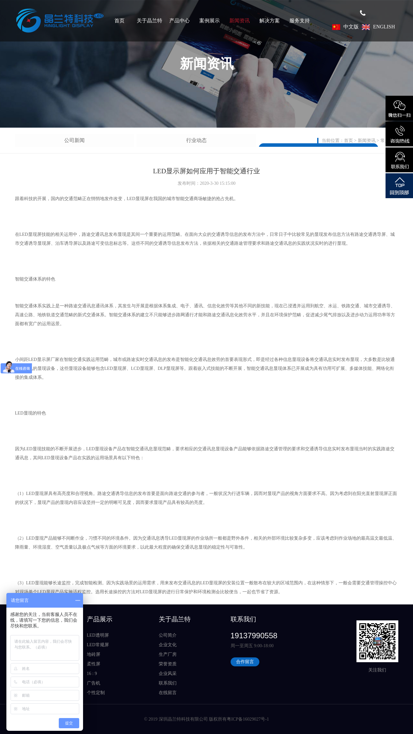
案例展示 (209, 20)
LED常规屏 (98, 644)
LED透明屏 (98, 635)
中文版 (345, 26)
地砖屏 (93, 654)
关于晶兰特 (149, 20)
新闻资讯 (239, 20)
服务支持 (299, 20)
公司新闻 (33, 140)
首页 (119, 20)
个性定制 (96, 692)
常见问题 (114, 140)
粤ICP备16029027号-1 (248, 719)
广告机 (93, 683)
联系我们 (168, 683)
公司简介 (168, 635)
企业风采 (168, 673)
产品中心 (179, 20)
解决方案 (269, 20)
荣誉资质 (168, 664)
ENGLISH (378, 26)
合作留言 (245, 661)
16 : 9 (92, 673)
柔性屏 (93, 664)
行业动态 (74, 140)
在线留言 (168, 692)
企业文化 (168, 644)
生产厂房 (168, 654)
